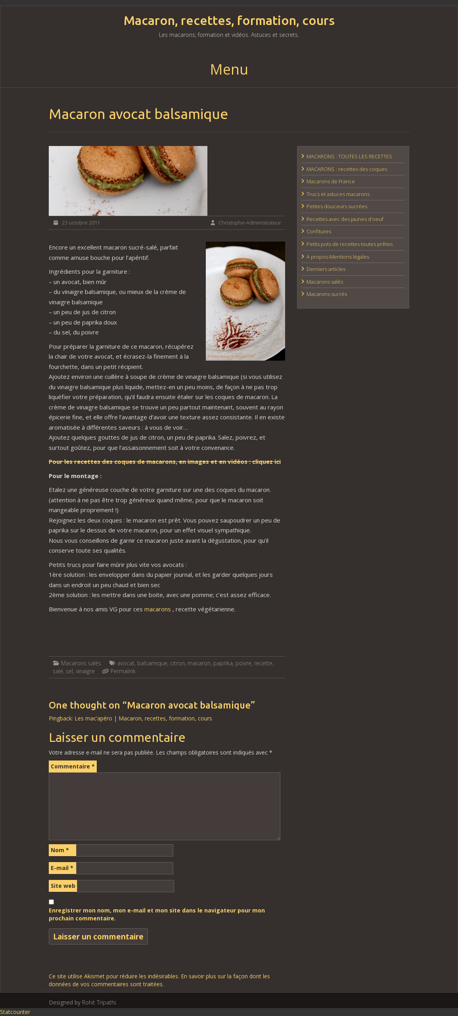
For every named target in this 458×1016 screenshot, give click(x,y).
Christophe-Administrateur (249, 222)
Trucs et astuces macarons (338, 194)
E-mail (62, 868)
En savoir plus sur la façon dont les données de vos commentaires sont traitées (159, 980)
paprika (223, 663)
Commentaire (73, 766)
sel (69, 671)
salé (58, 671)
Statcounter (15, 1012)
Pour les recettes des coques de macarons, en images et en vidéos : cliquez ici (165, 461)
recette (263, 663)
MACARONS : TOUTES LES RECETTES (349, 156)
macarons (158, 609)
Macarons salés (81, 663)
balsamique (152, 663)
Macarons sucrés (327, 294)
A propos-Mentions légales (338, 256)
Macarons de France (331, 181)
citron (177, 663)
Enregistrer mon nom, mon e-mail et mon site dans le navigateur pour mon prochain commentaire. (157, 914)
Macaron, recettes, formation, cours (229, 20)
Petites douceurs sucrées (337, 206)
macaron (199, 663)
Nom (60, 850)
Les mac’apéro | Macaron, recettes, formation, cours (143, 718)
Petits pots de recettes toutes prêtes (350, 244)
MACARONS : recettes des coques (347, 169)
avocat (125, 663)
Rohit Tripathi (99, 1002)
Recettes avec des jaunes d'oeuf (345, 219)
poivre (243, 663)
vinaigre (85, 671)
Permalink (123, 671)
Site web (63, 885)
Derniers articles (326, 269)
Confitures (319, 231)
